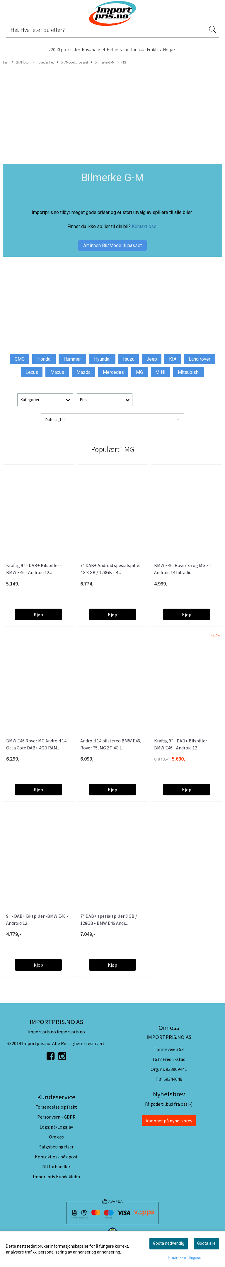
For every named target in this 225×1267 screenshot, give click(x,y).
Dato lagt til (55, 419)
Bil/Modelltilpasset (72, 62)
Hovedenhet (43, 62)
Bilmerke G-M (103, 62)
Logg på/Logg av (56, 1127)
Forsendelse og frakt (56, 1107)
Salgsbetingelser (56, 1147)
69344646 (172, 1079)
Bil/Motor (21, 62)
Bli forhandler (56, 1167)
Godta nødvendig (168, 1243)
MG (121, 62)
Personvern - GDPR (56, 1117)
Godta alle (206, 1243)
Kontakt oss (144, 226)
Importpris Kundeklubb (56, 1176)
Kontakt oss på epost (56, 1157)
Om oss (56, 1137)
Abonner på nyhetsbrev (169, 1121)
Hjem (5, 62)
